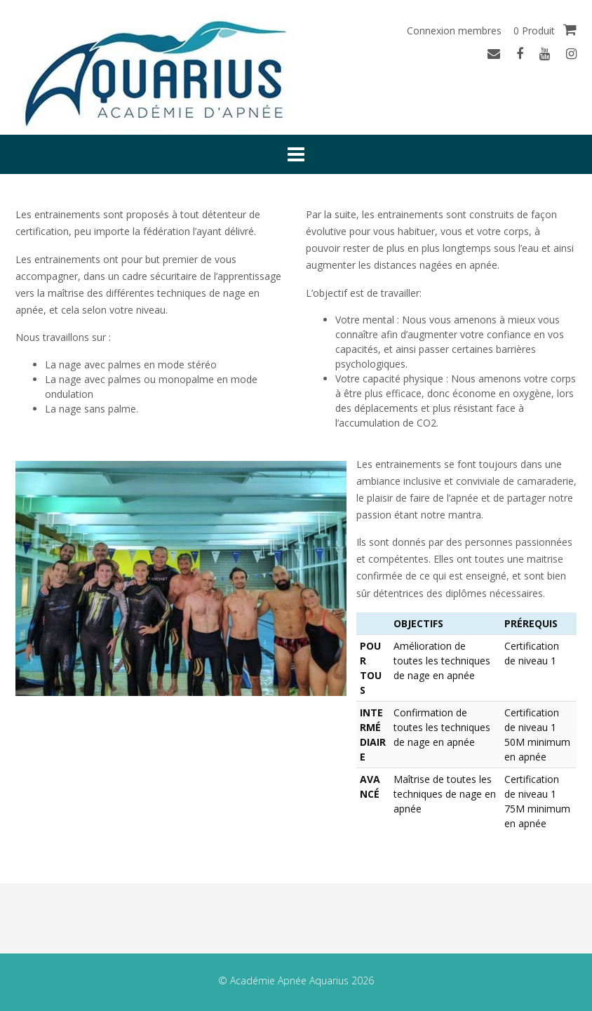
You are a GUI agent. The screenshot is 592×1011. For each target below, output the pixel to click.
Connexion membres (454, 30)
